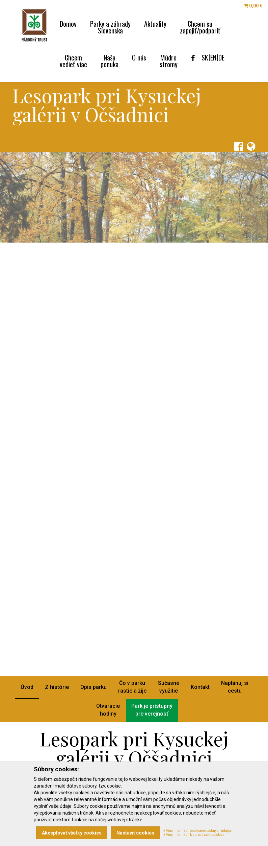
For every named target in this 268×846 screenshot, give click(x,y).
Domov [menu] (68, 23)
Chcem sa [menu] (200, 26)
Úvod (27, 687)
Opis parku (93, 687)
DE (221, 57)
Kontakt (200, 687)
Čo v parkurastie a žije (132, 687)
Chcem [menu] (73, 60)
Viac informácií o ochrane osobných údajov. (197, 830)
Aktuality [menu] (155, 23)
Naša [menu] (109, 60)
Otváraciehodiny (108, 710)
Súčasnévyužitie (168, 687)
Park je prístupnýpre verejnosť (151, 710)
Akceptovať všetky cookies (72, 833)
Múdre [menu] (169, 60)
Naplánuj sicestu (234, 687)
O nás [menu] (139, 56)
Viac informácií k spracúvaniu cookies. (194, 835)
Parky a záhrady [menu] (110, 26)
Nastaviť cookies (135, 833)
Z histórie (57, 687)
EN (213, 57)
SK (205, 57)
